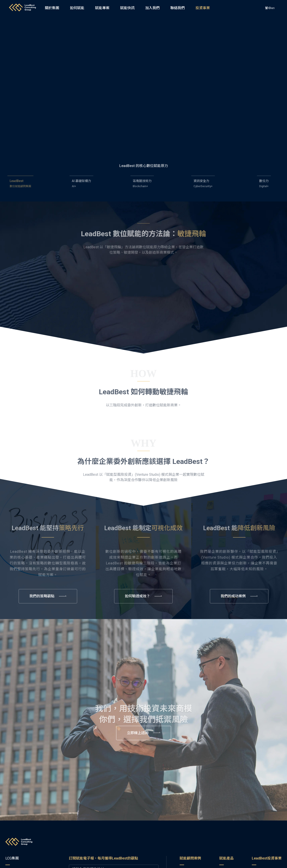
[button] (152, 8)
